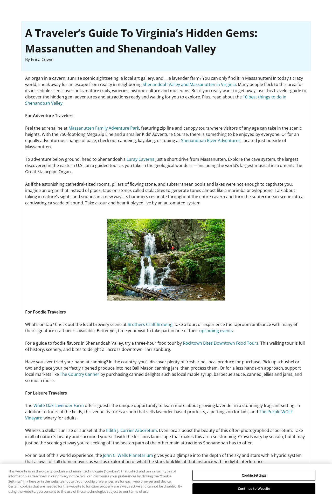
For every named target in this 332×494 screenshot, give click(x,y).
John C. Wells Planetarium (128, 455)
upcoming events (216, 330)
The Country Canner (79, 374)
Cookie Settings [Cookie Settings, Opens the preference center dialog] (254, 477)
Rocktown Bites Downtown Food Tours (220, 343)
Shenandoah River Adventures (210, 140)
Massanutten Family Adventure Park (103, 128)
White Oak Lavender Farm (58, 405)
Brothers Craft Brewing (150, 324)
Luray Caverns (140, 159)
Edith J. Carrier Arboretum (131, 430)
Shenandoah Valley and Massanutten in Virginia (189, 84)
